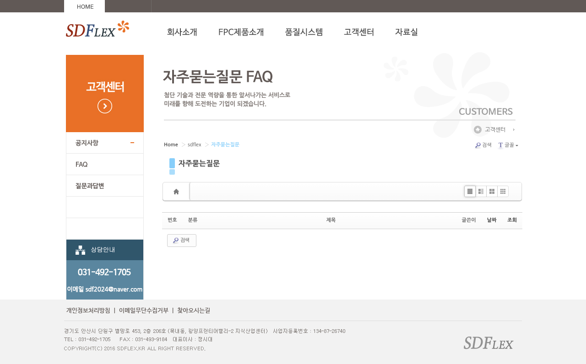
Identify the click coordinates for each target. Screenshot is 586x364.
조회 (512, 220)
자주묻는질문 (199, 163)
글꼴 (507, 145)
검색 (483, 145)
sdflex (194, 144)
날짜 (492, 220)
